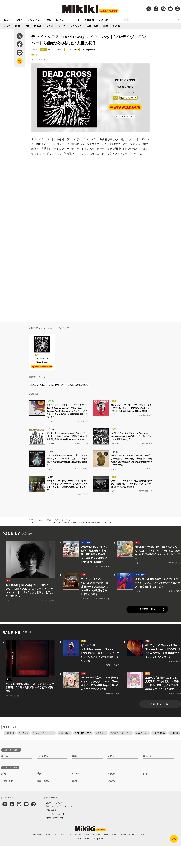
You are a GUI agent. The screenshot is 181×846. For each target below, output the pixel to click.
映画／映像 (92, 26)
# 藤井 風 (9, 733)
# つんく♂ (23, 733)
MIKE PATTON (56, 385)
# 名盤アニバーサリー (121, 733)
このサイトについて (54, 803)
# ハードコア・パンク (125, 116)
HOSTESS (127, 92)
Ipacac (117, 92)
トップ (7, 20)
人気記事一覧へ (147, 609)
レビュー (60, 20)
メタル (49, 26)
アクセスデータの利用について (58, 818)
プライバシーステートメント (57, 814)
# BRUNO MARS (83, 733)
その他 (116, 26)
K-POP (37, 26)
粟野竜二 (35, 55)
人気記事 (89, 20)
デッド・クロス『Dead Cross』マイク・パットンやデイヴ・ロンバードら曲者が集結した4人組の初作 (72, 522)
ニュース (75, 20)
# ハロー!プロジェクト (43, 733)
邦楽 (17, 26)
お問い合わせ (51, 810)
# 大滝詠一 (101, 733)
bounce (76, 50)
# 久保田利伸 (159, 733)
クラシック (76, 26)
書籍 (105, 26)
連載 (48, 20)
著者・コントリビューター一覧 (58, 806)
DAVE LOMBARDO (78, 385)
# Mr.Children (142, 733)
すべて (7, 26)
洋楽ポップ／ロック (55, 50)
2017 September (88, 50)
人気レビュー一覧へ (160, 703)
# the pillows (64, 733)
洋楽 (27, 26)
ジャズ (61, 26)
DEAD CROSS (37, 385)
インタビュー (34, 20)
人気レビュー (106, 20)
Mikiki (31, 520)
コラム (19, 20)
